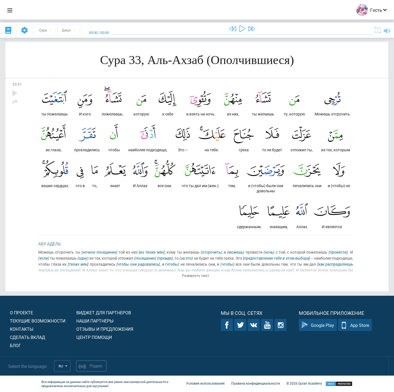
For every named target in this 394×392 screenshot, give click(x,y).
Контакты (21, 329)
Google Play (318, 325)
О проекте (21, 312)
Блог (15, 345)
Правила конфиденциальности (255, 383)
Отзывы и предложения (104, 329)
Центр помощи (94, 337)
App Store (355, 325)
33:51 (17, 84)
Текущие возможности (37, 321)
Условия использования (205, 383)
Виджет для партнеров (103, 312)
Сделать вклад (27, 337)
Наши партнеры (95, 321)
